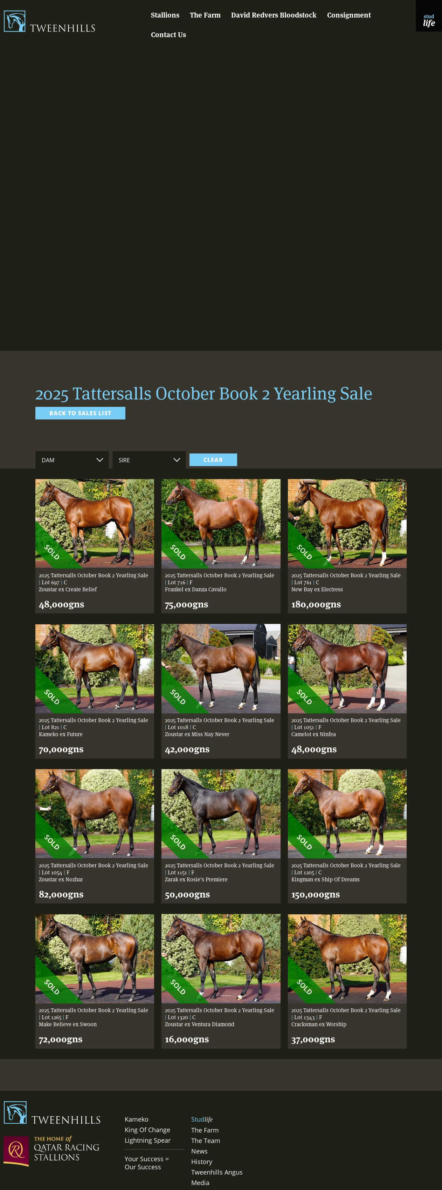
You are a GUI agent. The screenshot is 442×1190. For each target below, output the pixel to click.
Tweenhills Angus (217, 1172)
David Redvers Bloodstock (274, 15)
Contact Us (168, 34)
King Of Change (147, 1129)
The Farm (205, 15)
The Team (205, 1140)
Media (200, 1182)
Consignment (349, 15)
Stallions (165, 15)
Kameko (137, 1119)
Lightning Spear (148, 1140)
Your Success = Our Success (147, 1163)
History (201, 1161)
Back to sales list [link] (80, 413)
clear (213, 460)
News (199, 1151)
